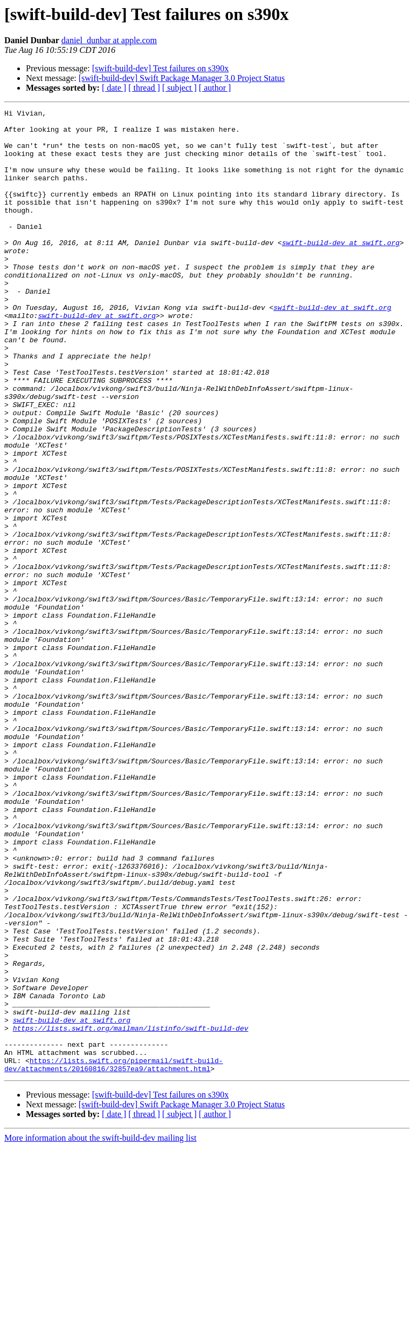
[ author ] (215, 87)
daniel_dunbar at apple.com (109, 40)
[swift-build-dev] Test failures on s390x (160, 68)
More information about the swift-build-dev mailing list (100, 1330)
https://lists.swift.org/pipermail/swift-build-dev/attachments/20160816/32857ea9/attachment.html (113, 1256)
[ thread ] (144, 87)
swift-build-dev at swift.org (340, 270)
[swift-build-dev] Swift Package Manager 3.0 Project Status (182, 78)
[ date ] (114, 87)
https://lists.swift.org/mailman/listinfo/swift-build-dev (131, 1212)
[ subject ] (179, 87)
